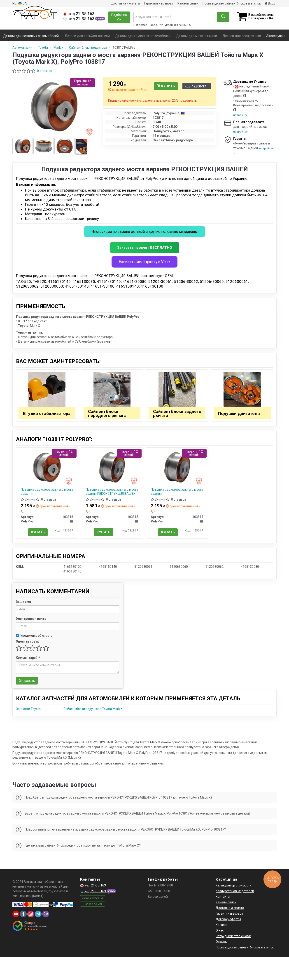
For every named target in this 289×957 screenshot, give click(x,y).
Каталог (222, 925)
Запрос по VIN (93, 904)
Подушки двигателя (239, 413)
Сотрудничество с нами (233, 936)
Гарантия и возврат (158, 3)
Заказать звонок (92, 897)
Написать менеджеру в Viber (144, 262)
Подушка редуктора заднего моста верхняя (47, 491)
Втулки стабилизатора (46, 413)
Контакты (223, 896)
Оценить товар (27, 641)
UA (22, 3)
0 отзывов (44, 71)
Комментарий (28, 657)
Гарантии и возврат (230, 913)
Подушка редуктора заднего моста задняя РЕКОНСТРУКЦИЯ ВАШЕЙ (112, 491)
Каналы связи (187, 3)
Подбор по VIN (119, 17)
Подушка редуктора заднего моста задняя (177, 491)
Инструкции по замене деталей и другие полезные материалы (144, 231)
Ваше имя (23, 602)
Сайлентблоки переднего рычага (107, 413)
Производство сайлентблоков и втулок (232, 3)
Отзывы (221, 941)
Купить (166, 86)
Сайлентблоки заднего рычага (177, 413)
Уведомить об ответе (34, 635)
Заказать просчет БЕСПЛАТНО (144, 247)
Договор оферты (228, 919)
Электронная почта (31, 618)
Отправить (27, 680)
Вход (270, 3)
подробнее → (242, 115)
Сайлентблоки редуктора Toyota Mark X (93, 709)
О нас (220, 930)
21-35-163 (78, 13)
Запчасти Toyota (28, 709)
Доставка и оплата (125, 3)
